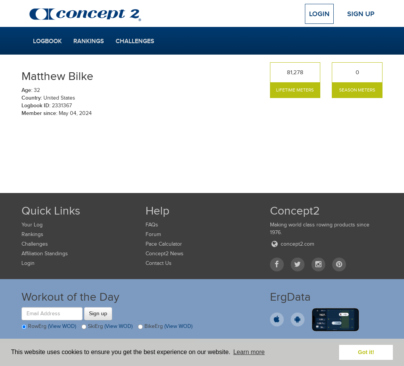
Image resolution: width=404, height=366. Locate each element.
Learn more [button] (249, 352)
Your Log (32, 225)
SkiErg (106, 326)
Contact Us (159, 263)
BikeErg (165, 326)
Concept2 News (165, 253)
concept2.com (292, 244)
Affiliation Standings (45, 253)
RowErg (49, 326)
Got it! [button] (366, 352)
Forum (153, 234)
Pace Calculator (164, 244)
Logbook (47, 41)
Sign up (98, 313)
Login (319, 14)
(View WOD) (62, 326)
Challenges (135, 41)
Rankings (88, 41)
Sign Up (360, 14)
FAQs (152, 225)
